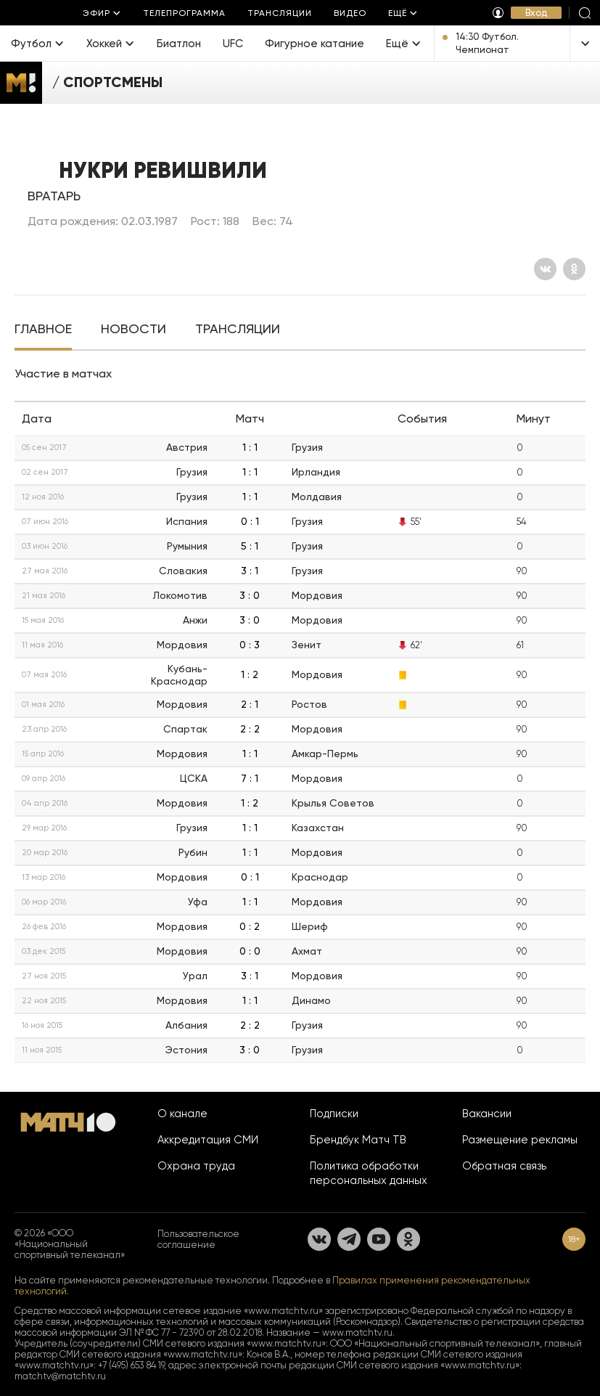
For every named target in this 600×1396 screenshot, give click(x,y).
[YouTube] (378, 1239)
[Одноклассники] (574, 269)
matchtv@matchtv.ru (60, 1376)
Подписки (334, 1113)
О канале (182, 1113)
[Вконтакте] (545, 269)
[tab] (43, 330)
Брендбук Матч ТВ (358, 1139)
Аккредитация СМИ (207, 1139)
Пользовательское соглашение (198, 1239)
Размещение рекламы (520, 1139)
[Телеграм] (349, 1239)
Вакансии (486, 1113)
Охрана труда (196, 1165)
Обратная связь (504, 1165)
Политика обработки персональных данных (368, 1173)
